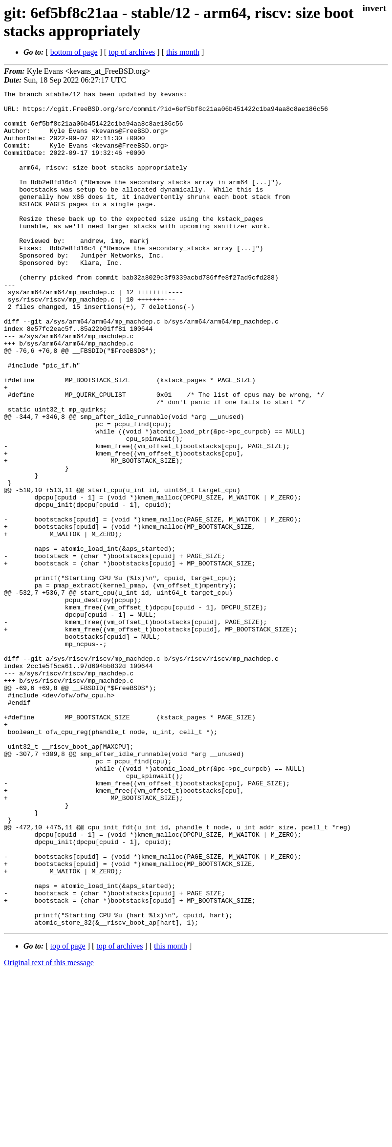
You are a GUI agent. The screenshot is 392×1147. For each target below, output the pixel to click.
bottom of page (74, 52)
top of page (68, 1113)
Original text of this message (49, 1129)
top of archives (132, 52)
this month (182, 52)
